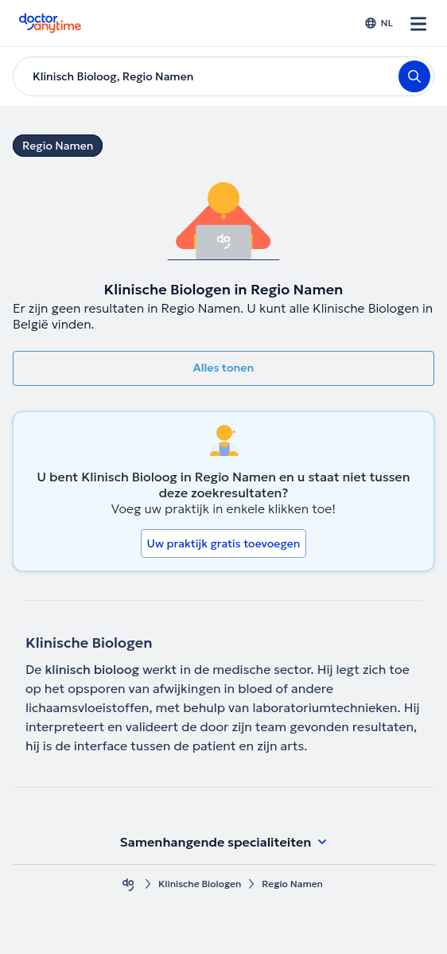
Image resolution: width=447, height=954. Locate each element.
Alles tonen (223, 367)
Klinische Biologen (199, 884)
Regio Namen (57, 145)
